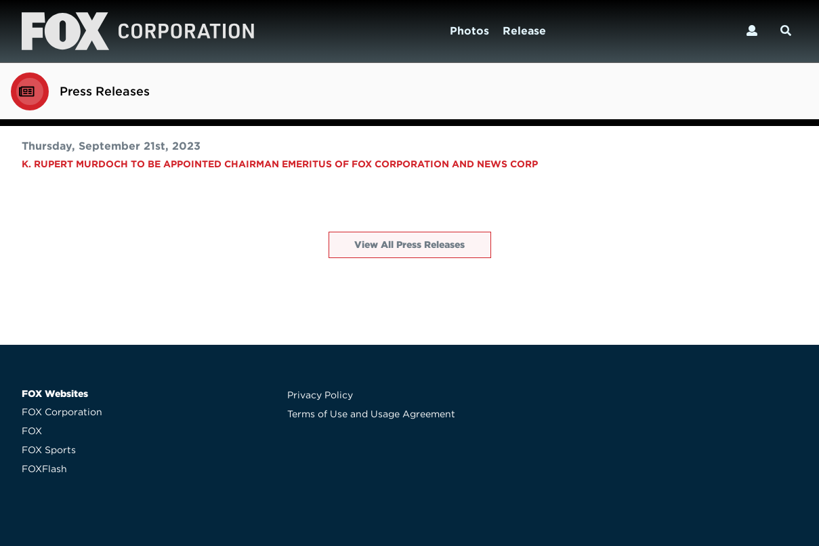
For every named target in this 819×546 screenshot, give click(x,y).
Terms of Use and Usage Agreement (371, 413)
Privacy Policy (320, 395)
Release (524, 30)
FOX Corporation (62, 411)
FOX (32, 430)
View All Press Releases (409, 244)
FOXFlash (44, 468)
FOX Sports (49, 449)
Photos (469, 30)
